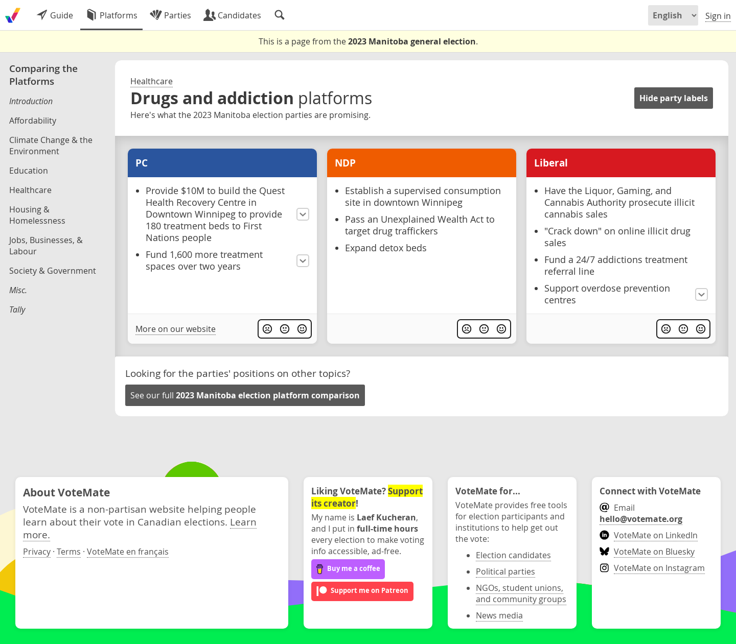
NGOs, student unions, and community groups (521, 593)
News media (499, 615)
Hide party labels (673, 98)
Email (641, 513)
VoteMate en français (128, 551)
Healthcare (151, 81)
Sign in (718, 15)
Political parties (505, 571)
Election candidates (513, 555)
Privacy (37, 551)
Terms (69, 551)
